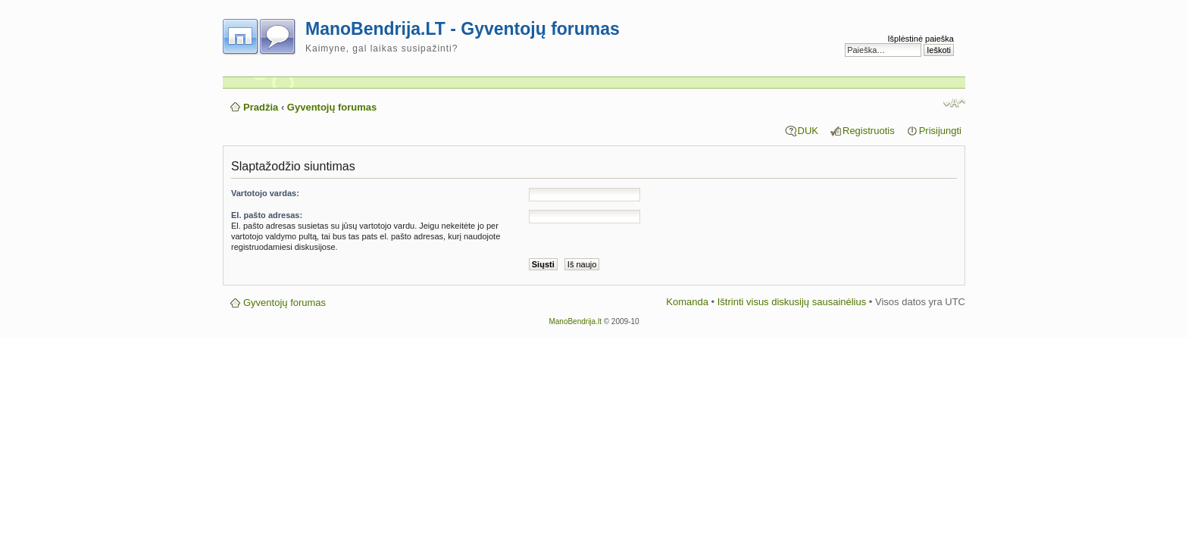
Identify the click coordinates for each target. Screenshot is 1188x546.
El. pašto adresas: (266, 215)
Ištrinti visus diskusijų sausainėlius (792, 301)
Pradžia (260, 107)
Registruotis (869, 130)
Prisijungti (940, 130)
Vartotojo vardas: (265, 193)
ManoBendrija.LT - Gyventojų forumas (462, 29)
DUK (808, 130)
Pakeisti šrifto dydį (954, 103)
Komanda (687, 301)
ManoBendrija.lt (575, 321)
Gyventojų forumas (332, 107)
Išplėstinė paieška (921, 38)
